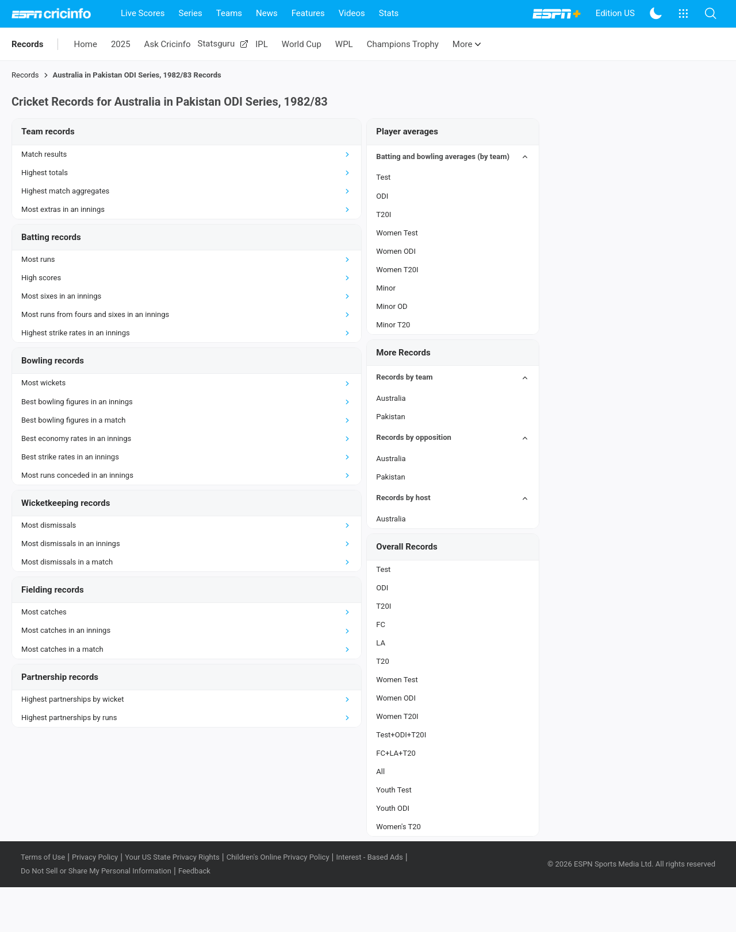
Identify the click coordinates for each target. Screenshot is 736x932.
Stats (389, 13)
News (267, 13)
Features (308, 13)
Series (190, 13)
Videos (352, 13)
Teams (229, 13)
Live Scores (143, 13)
